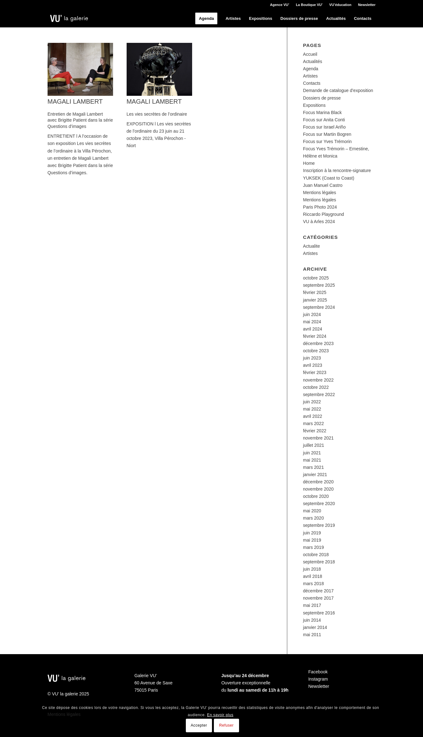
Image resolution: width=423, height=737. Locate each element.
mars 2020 (313, 518)
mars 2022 (313, 423)
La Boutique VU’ (309, 5)
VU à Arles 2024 (319, 221)
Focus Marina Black (322, 112)
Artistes (310, 75)
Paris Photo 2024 (320, 207)
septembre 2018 (319, 561)
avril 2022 (312, 416)
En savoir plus (220, 715)
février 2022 (314, 430)
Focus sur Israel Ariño (324, 127)
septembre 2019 (319, 525)
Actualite (311, 246)
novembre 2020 (318, 489)
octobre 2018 (316, 554)
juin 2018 (312, 569)
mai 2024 (312, 321)
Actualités (312, 61)
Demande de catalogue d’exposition (338, 90)
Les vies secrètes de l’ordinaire (157, 114)
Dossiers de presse (322, 98)
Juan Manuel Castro (322, 185)
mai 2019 (312, 540)
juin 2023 (312, 357)
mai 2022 (312, 409)
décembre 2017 (318, 590)
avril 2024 (312, 328)
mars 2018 (313, 583)
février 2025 (314, 292)
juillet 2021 (313, 445)
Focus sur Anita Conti (324, 119)
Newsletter (367, 5)
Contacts (311, 83)
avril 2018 (312, 576)
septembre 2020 (319, 503)
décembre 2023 (318, 343)
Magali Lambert (75, 101)
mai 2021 (312, 460)
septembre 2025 (319, 285)
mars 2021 (313, 467)
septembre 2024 (319, 307)
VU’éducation (340, 5)
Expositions (314, 105)
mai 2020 (312, 510)
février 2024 (314, 336)
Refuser (226, 725)
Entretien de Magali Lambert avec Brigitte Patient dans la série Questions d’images (80, 120)
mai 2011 (312, 634)
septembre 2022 (319, 394)
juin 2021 (312, 452)
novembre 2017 (318, 598)
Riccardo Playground (323, 214)
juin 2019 (312, 532)
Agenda (310, 68)
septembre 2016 (319, 612)
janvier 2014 (315, 627)
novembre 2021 (318, 437)
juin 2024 (312, 314)
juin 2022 (312, 401)
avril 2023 (312, 365)
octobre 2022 (316, 387)
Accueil (310, 54)
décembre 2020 (318, 481)
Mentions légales (319, 192)
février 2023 (314, 372)
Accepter (199, 725)
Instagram (318, 679)
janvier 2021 (315, 474)
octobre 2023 (316, 350)
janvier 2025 (315, 299)
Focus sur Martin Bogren (327, 134)
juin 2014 (312, 620)
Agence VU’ (279, 5)
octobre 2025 (316, 277)
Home (309, 163)
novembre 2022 (318, 380)
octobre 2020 (316, 496)
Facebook (318, 671)
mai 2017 (312, 605)
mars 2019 (313, 547)
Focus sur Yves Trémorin (327, 141)
